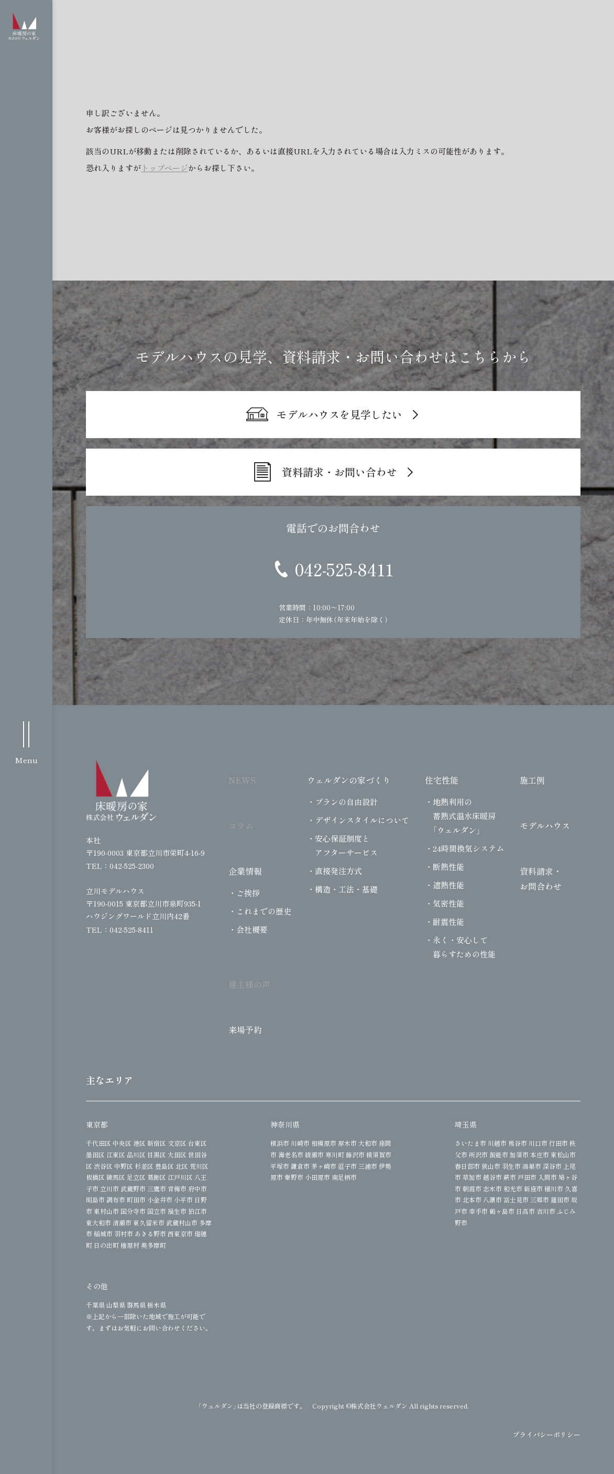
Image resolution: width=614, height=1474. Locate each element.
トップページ (164, 167)
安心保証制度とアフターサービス (346, 845)
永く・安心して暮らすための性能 (464, 946)
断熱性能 (448, 866)
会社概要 (252, 929)
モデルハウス (545, 825)
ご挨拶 (248, 892)
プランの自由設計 (346, 801)
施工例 (532, 780)
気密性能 (448, 903)
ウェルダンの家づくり (349, 780)
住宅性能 (441, 780)
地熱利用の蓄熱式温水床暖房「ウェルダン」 (464, 815)
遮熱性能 (448, 884)
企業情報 (245, 871)
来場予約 (245, 1029)
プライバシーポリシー (546, 1434)
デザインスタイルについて (362, 819)
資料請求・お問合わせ (541, 878)
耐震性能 (448, 921)
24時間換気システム (468, 848)
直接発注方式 (338, 870)
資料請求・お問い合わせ (339, 471)
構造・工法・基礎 (346, 889)
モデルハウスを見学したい (339, 414)
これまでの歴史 (263, 911)
